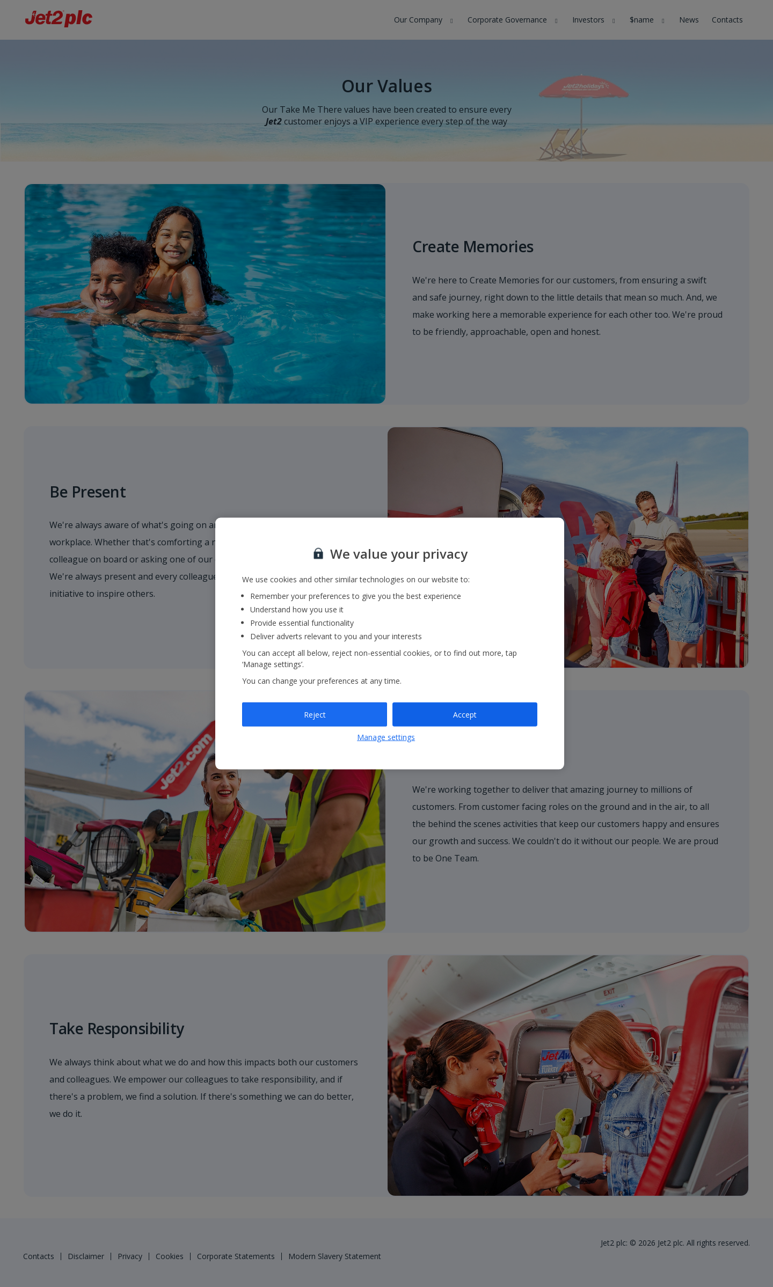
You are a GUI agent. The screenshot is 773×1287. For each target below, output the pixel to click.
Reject (315, 714)
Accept (465, 714)
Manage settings (386, 737)
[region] (389, 644)
